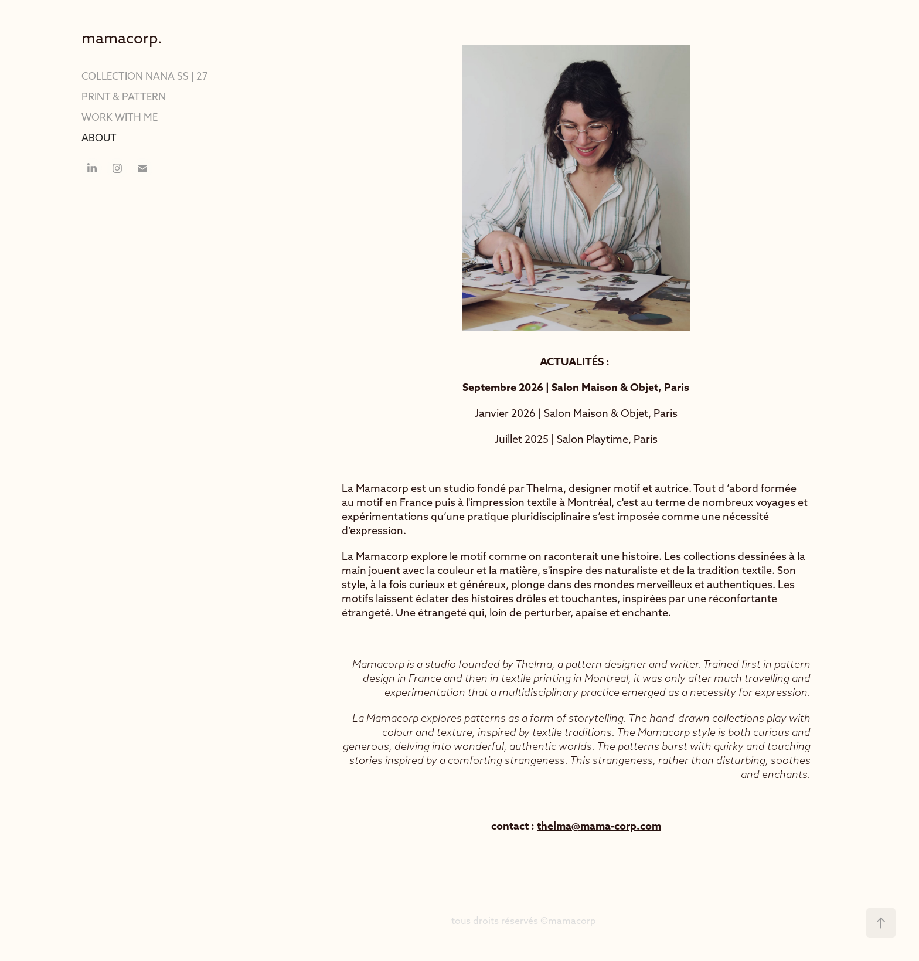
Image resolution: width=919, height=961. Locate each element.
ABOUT (99, 137)
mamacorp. (121, 37)
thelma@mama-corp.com (599, 826)
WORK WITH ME (119, 117)
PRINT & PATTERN (123, 96)
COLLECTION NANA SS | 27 (144, 76)
